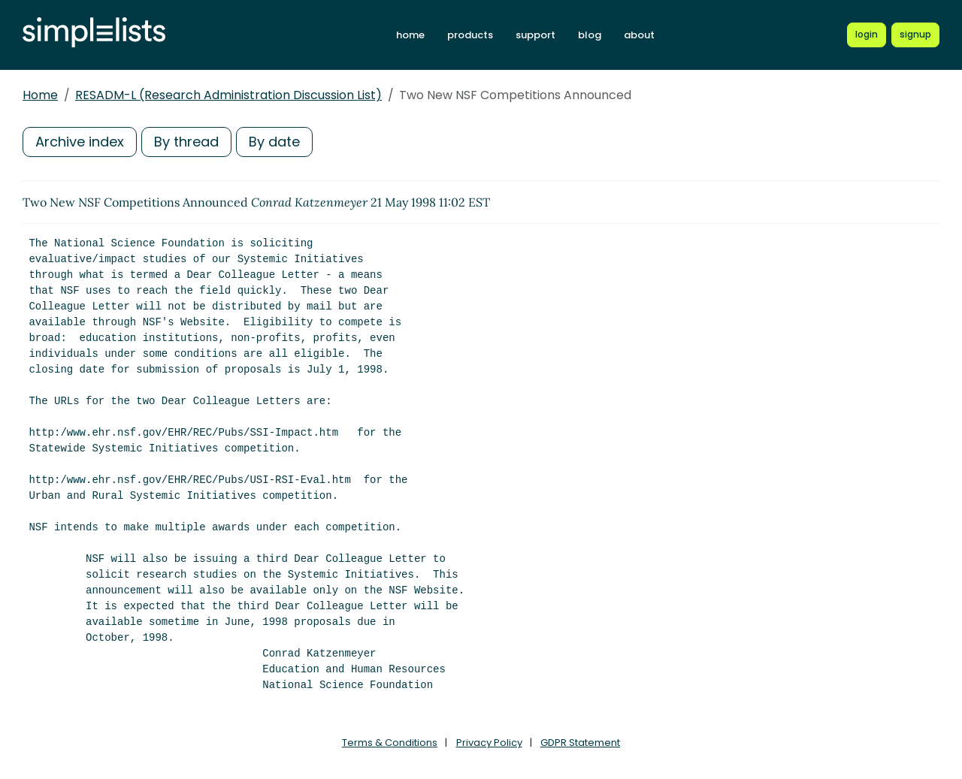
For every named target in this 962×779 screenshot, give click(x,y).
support (535, 35)
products (470, 35)
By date (274, 141)
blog (589, 35)
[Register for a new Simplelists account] (915, 35)
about (639, 35)
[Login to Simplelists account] (866, 35)
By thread (186, 141)
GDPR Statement (580, 742)
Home (40, 95)
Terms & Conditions (389, 742)
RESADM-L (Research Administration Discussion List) (228, 95)
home (410, 35)
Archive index (79, 141)
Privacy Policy (489, 742)
